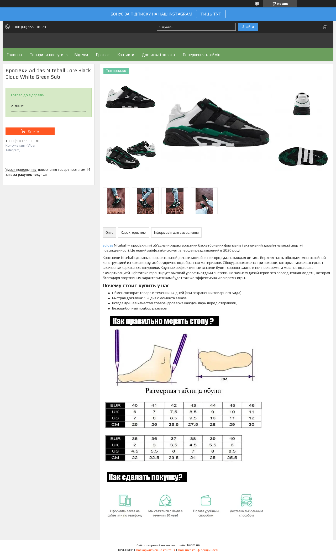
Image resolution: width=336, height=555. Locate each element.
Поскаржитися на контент (155, 550)
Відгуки (81, 54)
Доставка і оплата (158, 54)
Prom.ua (193, 545)
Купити (33, 131)
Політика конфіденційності (198, 550)
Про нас (102, 54)
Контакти (125, 54)
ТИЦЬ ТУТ (210, 14)
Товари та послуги (46, 54)
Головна (14, 54)
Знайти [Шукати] (248, 27)
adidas (108, 245)
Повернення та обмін (201, 54)
